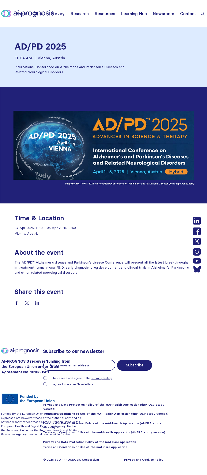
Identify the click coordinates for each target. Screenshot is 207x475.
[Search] (202, 13)
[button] (39, 13)
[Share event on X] (27, 303)
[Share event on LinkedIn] (37, 303)
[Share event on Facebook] (17, 303)
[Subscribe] (134, 365)
